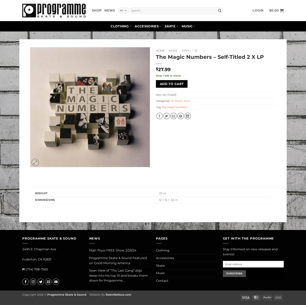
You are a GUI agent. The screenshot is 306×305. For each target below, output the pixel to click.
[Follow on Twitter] (40, 281)
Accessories (148, 26)
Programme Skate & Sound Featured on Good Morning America (118, 260)
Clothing (121, 26)
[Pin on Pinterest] (180, 116)
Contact (162, 281)
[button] (258, 10)
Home (160, 50)
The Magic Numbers (175, 107)
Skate (171, 26)
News (109, 10)
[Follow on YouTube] (56, 281)
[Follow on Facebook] (25, 281)
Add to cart (172, 84)
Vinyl (186, 50)
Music (188, 26)
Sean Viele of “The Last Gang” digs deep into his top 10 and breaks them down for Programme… (118, 275)
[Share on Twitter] (166, 116)
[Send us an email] (48, 281)
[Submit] (219, 10)
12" (196, 50)
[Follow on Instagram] (33, 281)
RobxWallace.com (118, 294)
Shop (97, 10)
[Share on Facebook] (159, 116)
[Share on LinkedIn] (187, 116)
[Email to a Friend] (173, 116)
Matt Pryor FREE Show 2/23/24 (112, 250)
